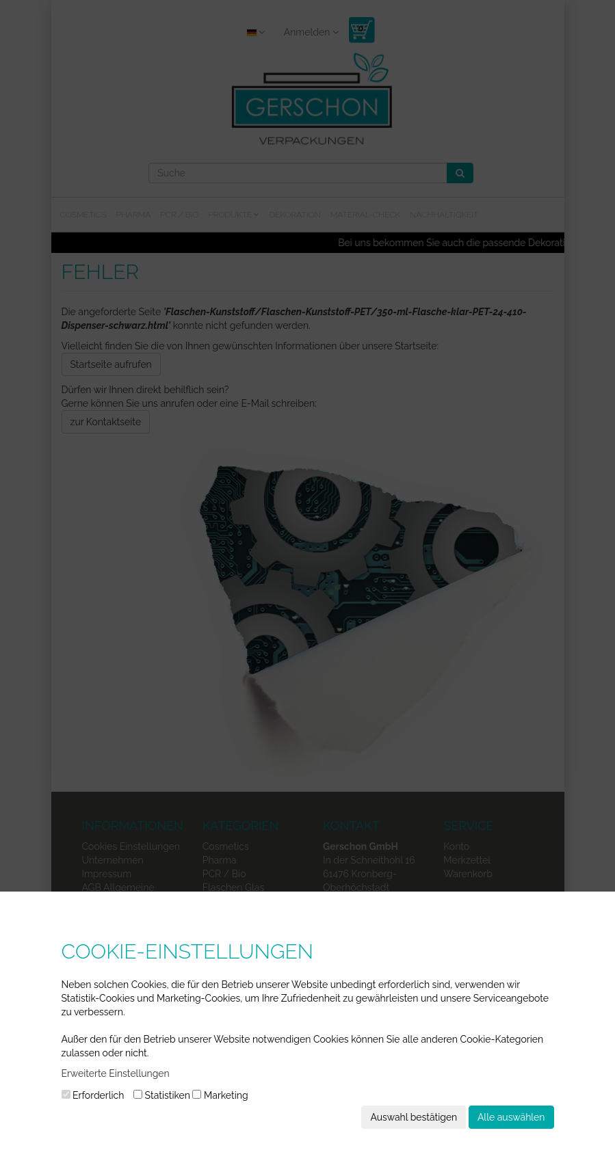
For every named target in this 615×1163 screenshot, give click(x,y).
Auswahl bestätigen (413, 1117)
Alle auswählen (511, 1117)
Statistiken (161, 1095)
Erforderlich (93, 1095)
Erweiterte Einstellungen (116, 1073)
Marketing (220, 1095)
